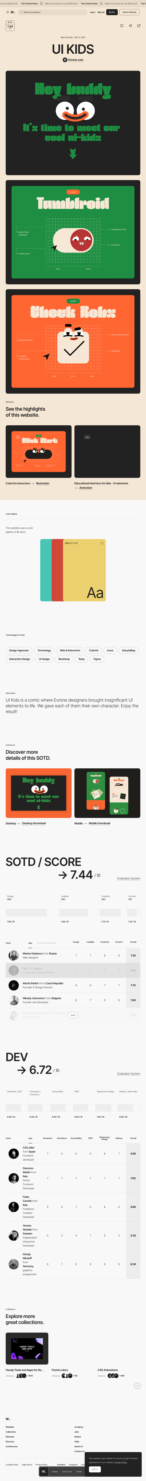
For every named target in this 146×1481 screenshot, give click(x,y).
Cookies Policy (12, 1464)
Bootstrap (64, 658)
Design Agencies (19, 650)
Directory (10, 1441)
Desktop (11, 823)
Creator (55, 1471)
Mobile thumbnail (99, 823)
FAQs (76, 1441)
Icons (110, 650)
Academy (78, 1427)
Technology (44, 650)
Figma (97, 658)
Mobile (78, 823)
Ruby (82, 658)
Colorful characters (18, 483)
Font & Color (67, 1471)
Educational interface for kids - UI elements (101, 483)
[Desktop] (39, 793)
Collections (11, 1432)
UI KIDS (73, 49)
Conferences (12, 1446)
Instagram (73, 1464)
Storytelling (128, 650)
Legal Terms (27, 1464)
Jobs (76, 1432)
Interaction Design (19, 658)
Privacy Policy (41, 1464)
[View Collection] (27, 1349)
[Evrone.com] (73, 60)
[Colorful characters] (39, 451)
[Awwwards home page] (44, 1471)
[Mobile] (107, 793)
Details (79, 1471)
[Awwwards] (13, 12)
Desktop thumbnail (34, 823)
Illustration (42, 483)
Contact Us (79, 1451)
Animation (85, 487)
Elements (10, 1436)
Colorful (93, 650)
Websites (10, 1427)
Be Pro (112, 12)
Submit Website (129, 12)
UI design (44, 658)
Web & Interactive (70, 650)
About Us (78, 1446)
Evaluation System (128, 878)
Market (77, 1436)
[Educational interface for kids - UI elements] (107, 451)
